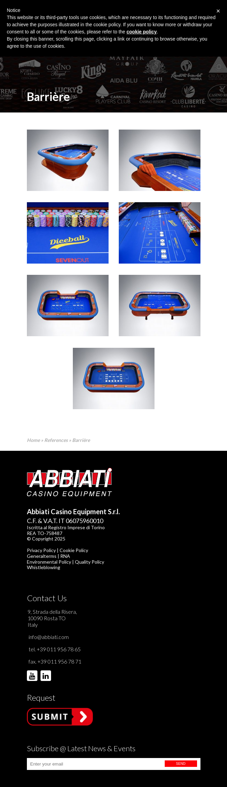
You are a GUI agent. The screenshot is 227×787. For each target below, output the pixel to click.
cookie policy (142, 31)
